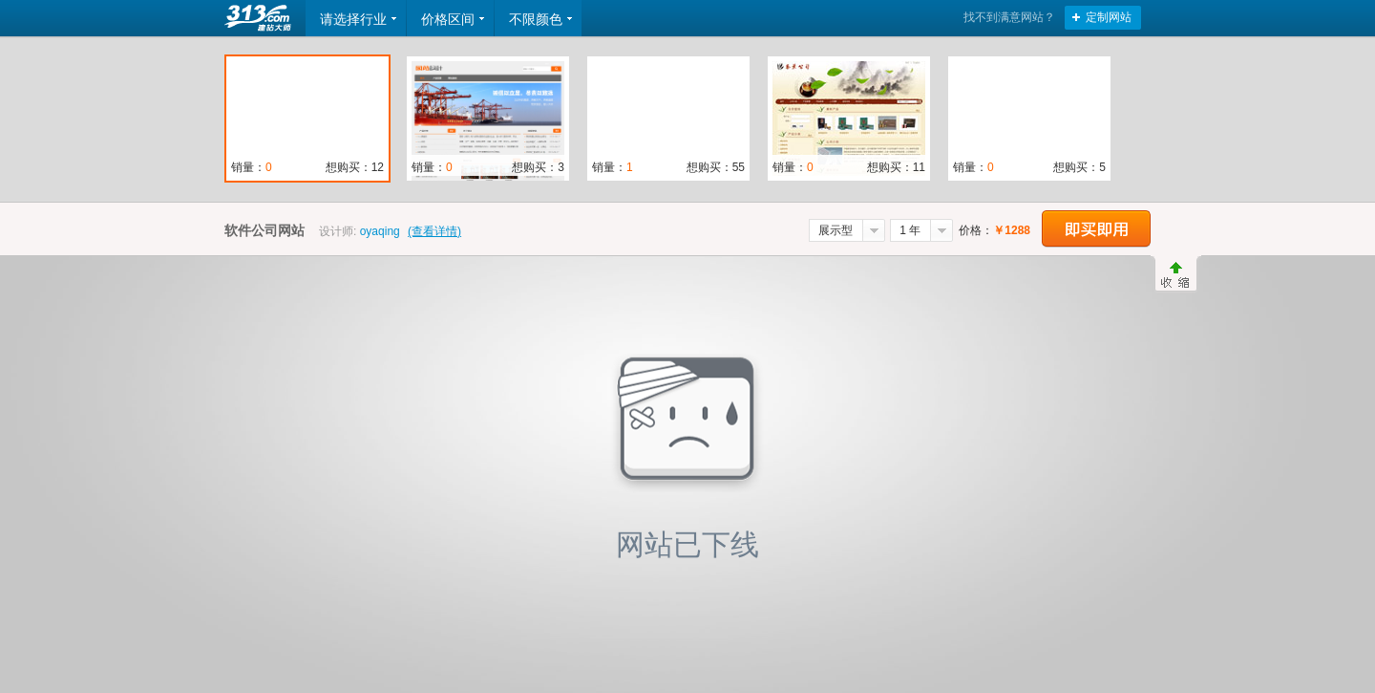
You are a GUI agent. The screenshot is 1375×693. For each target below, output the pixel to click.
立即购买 (1096, 229)
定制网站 (1109, 17)
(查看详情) (434, 231)
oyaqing (380, 231)
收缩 (1176, 274)
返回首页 (259, 18)
